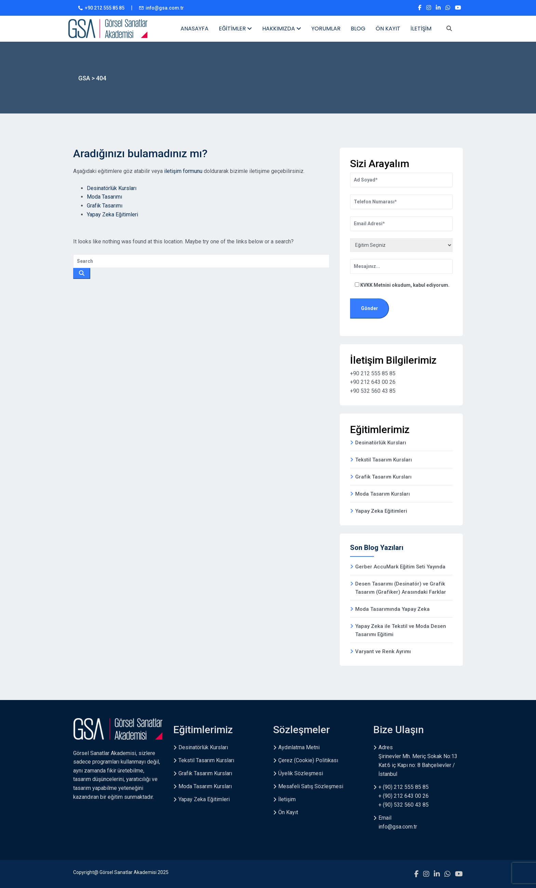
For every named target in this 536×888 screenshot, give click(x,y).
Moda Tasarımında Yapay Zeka (392, 609)
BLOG (358, 28)
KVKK (367, 285)
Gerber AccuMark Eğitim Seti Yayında (400, 567)
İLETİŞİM (421, 28)
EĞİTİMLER (235, 28)
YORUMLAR (325, 28)
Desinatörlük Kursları (111, 188)
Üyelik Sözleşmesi (300, 773)
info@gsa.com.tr (165, 8)
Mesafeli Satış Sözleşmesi (310, 786)
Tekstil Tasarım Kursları (383, 460)
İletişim (287, 799)
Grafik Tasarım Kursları (383, 477)
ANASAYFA (194, 28)
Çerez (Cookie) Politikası (308, 760)
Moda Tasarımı (104, 196)
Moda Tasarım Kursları (382, 494)
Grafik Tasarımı (104, 205)
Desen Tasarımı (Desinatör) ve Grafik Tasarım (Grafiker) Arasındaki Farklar (400, 588)
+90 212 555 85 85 (104, 8)
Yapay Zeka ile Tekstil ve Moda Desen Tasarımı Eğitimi (400, 630)
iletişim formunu (183, 171)
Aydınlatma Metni (299, 747)
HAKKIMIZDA (281, 28)
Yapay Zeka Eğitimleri (112, 214)
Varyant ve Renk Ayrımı (383, 651)
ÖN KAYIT (388, 28)
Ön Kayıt (288, 812)
